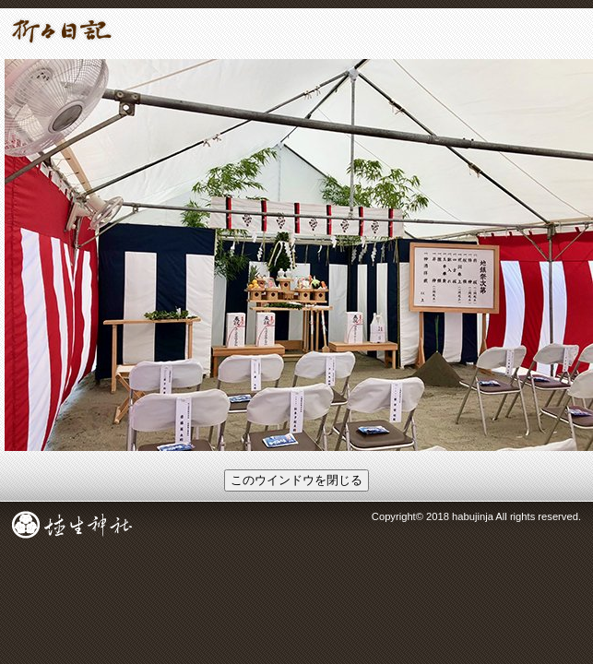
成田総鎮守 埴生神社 (72, 525)
